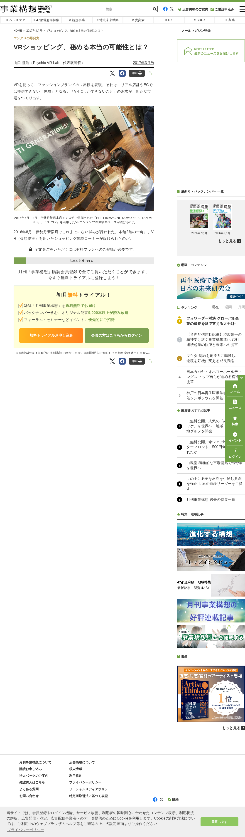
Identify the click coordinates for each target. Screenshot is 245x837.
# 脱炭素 (138, 20)
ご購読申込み (222, 9)
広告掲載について (82, 762)
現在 (215, 307)
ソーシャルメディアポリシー (90, 789)
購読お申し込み (30, 768)
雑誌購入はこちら (32, 782)
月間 (241, 307)
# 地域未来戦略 (108, 20)
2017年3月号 (34, 30)
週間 (228, 307)
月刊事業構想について (35, 762)
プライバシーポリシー (85, 782)
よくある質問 (29, 789)
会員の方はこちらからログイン (116, 335)
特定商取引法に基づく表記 (88, 795)
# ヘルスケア (15, 20)
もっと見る (227, 241)
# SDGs (199, 20)
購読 (173, 799)
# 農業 (230, 20)
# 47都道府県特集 (46, 20)
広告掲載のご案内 (193, 9)
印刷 (137, 73)
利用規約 (75, 775)
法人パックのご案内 (33, 775)
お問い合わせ (29, 795)
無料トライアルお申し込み (51, 335)
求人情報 (75, 768)
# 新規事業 (77, 20)
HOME (18, 30)
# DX (169, 20)
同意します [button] (219, 822)
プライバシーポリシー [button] (25, 830)
